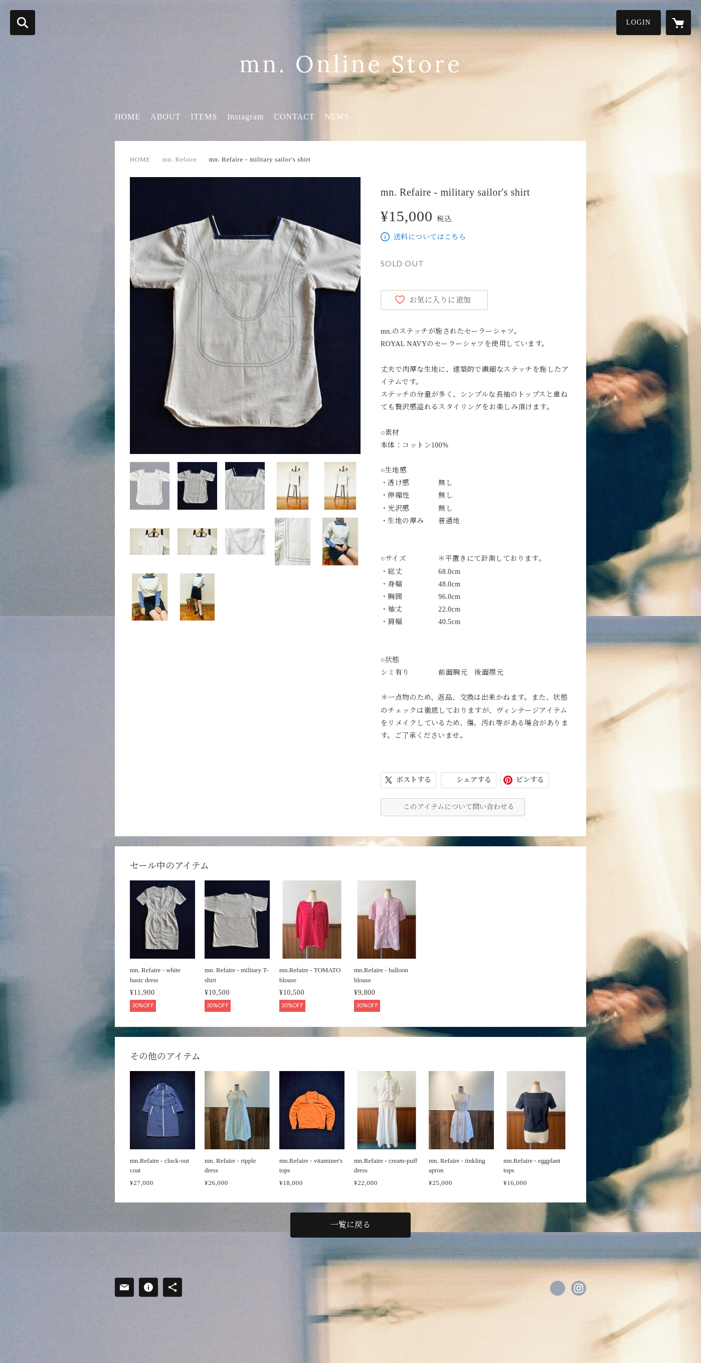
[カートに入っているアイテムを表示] (678, 22)
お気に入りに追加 (440, 300)
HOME (127, 116)
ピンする (530, 780)
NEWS (336, 116)
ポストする (413, 780)
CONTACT (294, 116)
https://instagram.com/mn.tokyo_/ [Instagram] (578, 1288)
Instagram (245, 116)
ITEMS (204, 116)
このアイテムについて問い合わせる (458, 807)
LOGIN (638, 22)
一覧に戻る (350, 1225)
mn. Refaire (179, 159)
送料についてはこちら (430, 237)
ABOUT (165, 116)
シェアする (473, 780)
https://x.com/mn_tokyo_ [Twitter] (557, 1288)
